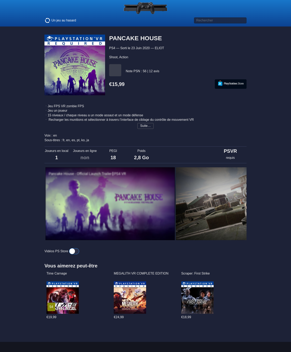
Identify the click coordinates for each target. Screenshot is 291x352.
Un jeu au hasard (60, 20)
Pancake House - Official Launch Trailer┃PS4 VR (87, 174)
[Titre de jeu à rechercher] (220, 20)
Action (123, 57)
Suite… (145, 125)
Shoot (113, 57)
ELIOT (159, 48)
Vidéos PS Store (61, 251)
